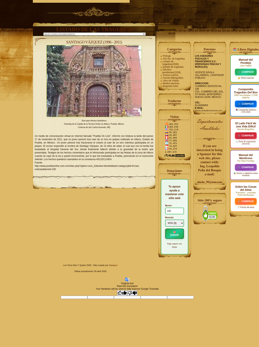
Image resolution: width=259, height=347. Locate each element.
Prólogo (167, 56)
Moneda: (169, 217)
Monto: (168, 205)
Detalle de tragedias (173, 67)
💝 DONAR (174, 233)
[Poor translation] (132, 293)
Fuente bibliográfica (173, 78)
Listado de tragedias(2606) (170, 63)
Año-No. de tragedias (174, 58)
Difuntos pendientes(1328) (171, 71)
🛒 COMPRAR (246, 72)
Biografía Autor (170, 86)
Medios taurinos (171, 83)
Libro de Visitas (171, 80)
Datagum (113, 265)
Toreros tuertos (170, 75)
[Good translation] (122, 293)
